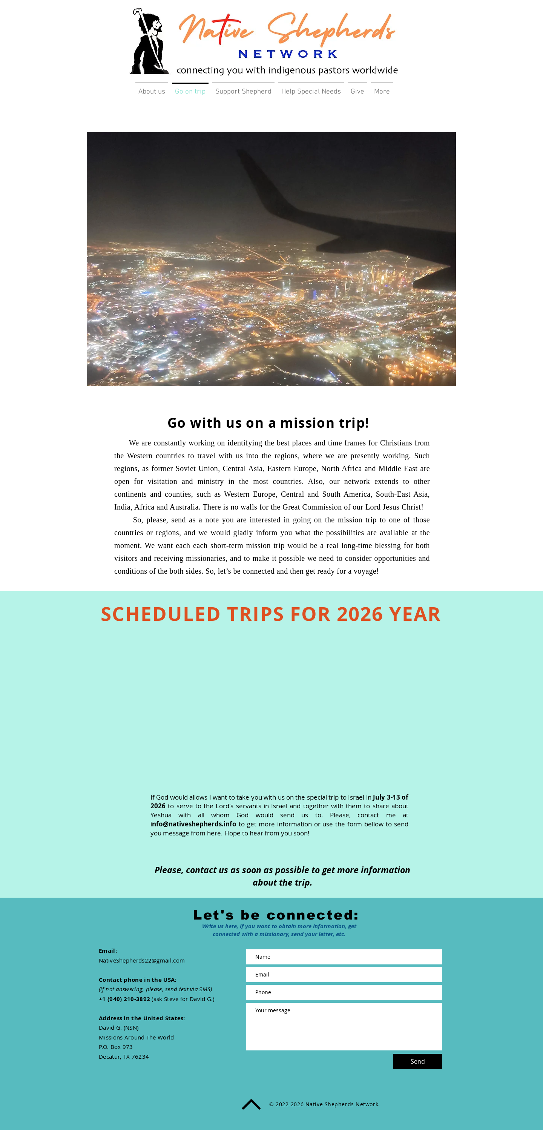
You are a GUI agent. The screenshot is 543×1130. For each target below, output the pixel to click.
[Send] (417, 1061)
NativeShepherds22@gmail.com (142, 960)
